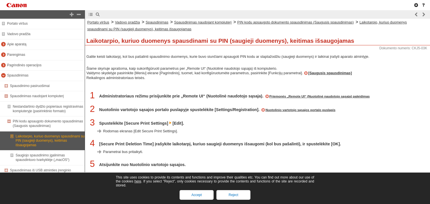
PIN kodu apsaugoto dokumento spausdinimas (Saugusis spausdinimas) (48, 123)
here (137, 181)
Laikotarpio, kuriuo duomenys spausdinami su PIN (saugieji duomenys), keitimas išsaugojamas (50, 140)
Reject (233, 195)
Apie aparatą (16, 44)
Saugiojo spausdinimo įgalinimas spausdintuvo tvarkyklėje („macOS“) (42, 157)
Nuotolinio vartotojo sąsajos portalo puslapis (300, 110)
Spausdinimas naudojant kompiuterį (37, 96)
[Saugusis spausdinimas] (330, 73)
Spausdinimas (17, 75)
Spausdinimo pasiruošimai (30, 86)
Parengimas (16, 55)
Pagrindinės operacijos (24, 65)
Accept (196, 195)
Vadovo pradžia (19, 34)
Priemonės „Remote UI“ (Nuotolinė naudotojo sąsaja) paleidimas (319, 96)
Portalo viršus (17, 24)
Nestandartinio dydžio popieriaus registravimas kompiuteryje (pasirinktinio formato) (48, 109)
